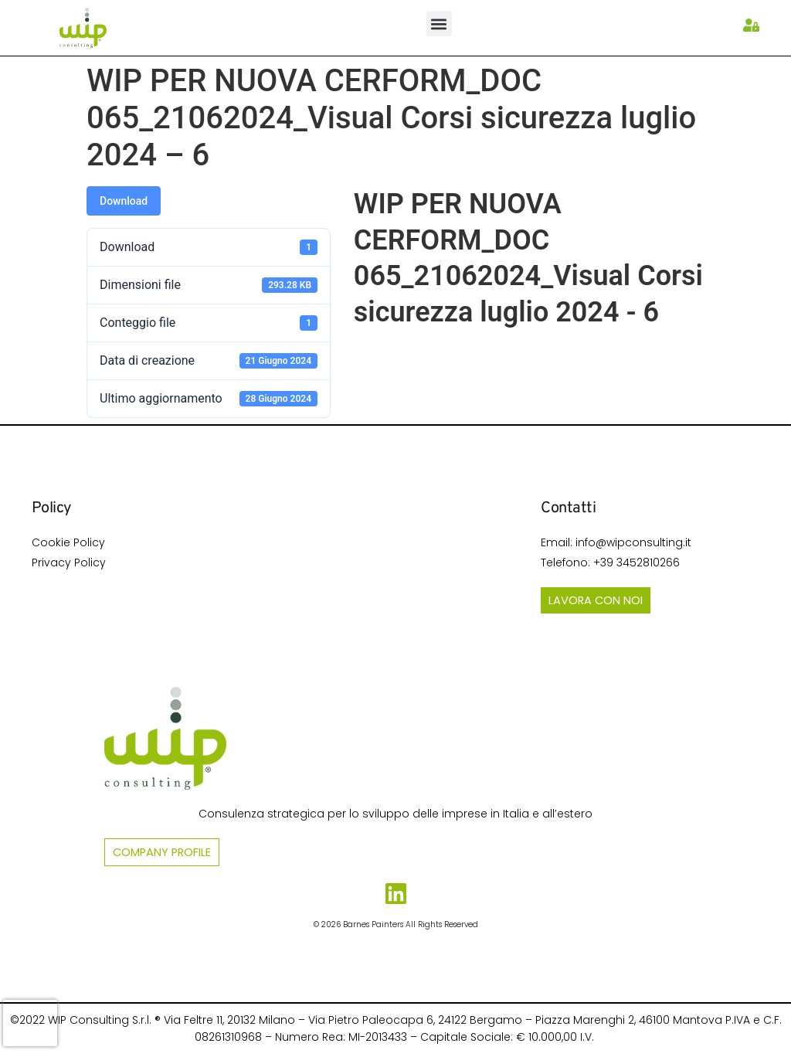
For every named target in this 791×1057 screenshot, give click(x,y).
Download (124, 201)
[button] (439, 23)
